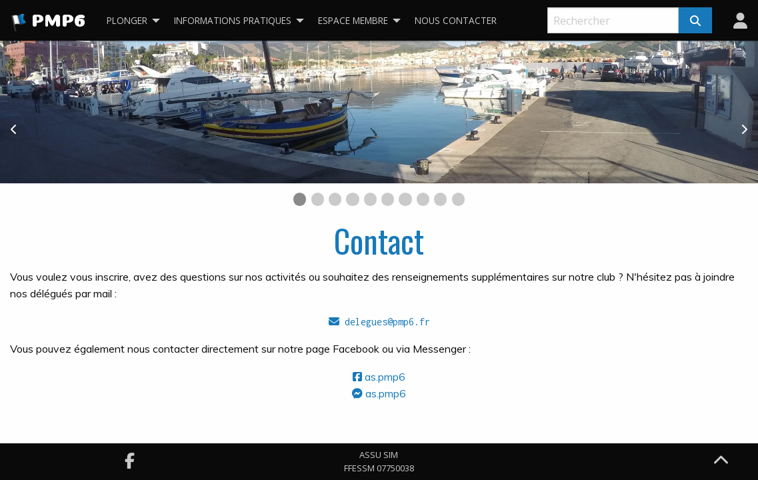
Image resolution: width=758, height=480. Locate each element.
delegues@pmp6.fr (379, 321)
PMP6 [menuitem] (48, 23)
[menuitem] (740, 20)
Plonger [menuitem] (127, 20)
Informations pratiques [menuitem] (232, 20)
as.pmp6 (379, 376)
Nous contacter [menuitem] (456, 20)
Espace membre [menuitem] (353, 20)
